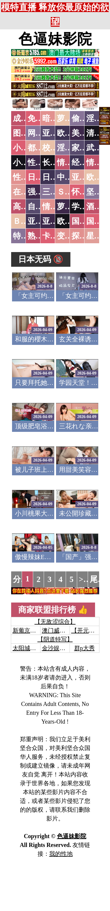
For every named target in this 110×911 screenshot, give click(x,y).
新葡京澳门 (27, 630)
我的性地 (61, 853)
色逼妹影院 (55, 39)
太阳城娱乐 (27, 648)
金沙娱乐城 (56, 648)
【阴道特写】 (55, 639)
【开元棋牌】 (88, 630)
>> (83, 579)
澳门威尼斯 (56, 630)
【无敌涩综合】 (55, 621)
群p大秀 (84, 648)
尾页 (98, 579)
